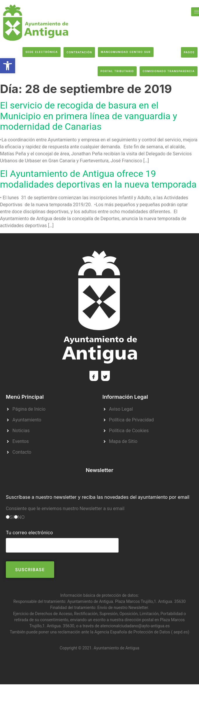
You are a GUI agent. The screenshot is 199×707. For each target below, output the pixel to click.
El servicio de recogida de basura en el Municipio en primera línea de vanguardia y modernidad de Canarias (88, 116)
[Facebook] (93, 376)
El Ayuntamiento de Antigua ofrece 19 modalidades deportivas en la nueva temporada (98, 179)
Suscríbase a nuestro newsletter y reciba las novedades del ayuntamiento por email (97, 497)
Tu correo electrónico (62, 539)
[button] (7, 65)
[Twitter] (105, 376)
